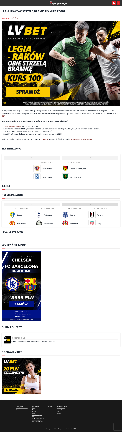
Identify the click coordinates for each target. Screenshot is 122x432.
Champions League (38, 418)
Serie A (34, 416)
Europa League (36, 420)
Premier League (37, 415)
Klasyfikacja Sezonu (22, 408)
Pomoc (58, 411)
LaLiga (34, 411)
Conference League (37, 421)
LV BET (50, 406)
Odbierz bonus (65, 338)
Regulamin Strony (62, 406)
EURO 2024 (19, 406)
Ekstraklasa (35, 406)
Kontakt (59, 413)
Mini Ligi (18, 410)
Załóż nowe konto (13, 126)
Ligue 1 (34, 413)
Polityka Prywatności (62, 410)
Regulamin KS (61, 408)
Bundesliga (35, 410)
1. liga (33, 408)
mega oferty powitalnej (81, 139)
